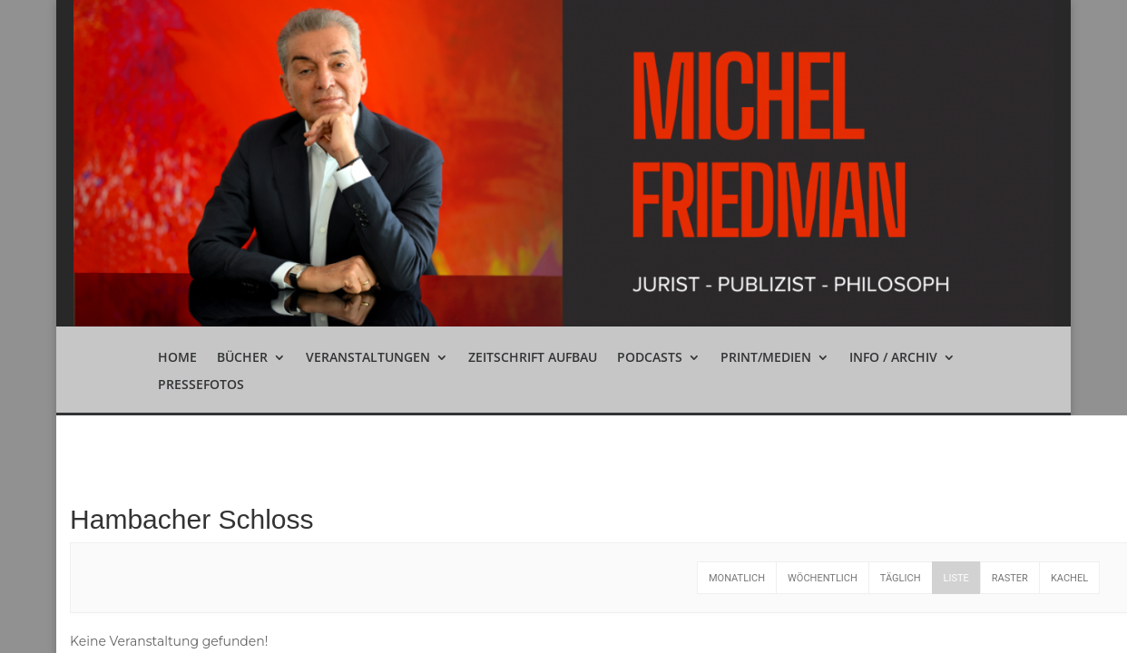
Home (177, 358)
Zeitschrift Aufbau (532, 358)
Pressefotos (201, 385)
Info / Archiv (893, 358)
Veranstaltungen (368, 358)
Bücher (242, 358)
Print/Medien (765, 358)
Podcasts (649, 358)
